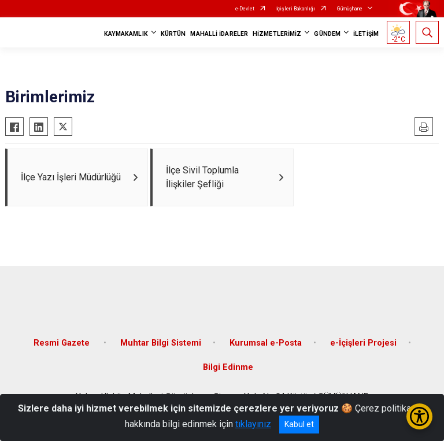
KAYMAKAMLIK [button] (126, 34)
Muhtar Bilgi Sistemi (160, 343)
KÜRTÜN (173, 34)
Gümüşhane (349, 9)
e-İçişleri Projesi (363, 343)
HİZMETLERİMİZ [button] (277, 34)
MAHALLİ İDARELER (219, 34)
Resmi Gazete (63, 343)
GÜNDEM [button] (327, 34)
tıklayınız (253, 423)
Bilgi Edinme (228, 367)
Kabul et (299, 424)
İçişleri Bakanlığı (295, 9)
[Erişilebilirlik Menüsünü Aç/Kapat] (419, 416)
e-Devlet (244, 9)
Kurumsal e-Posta (266, 343)
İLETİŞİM (366, 34)
